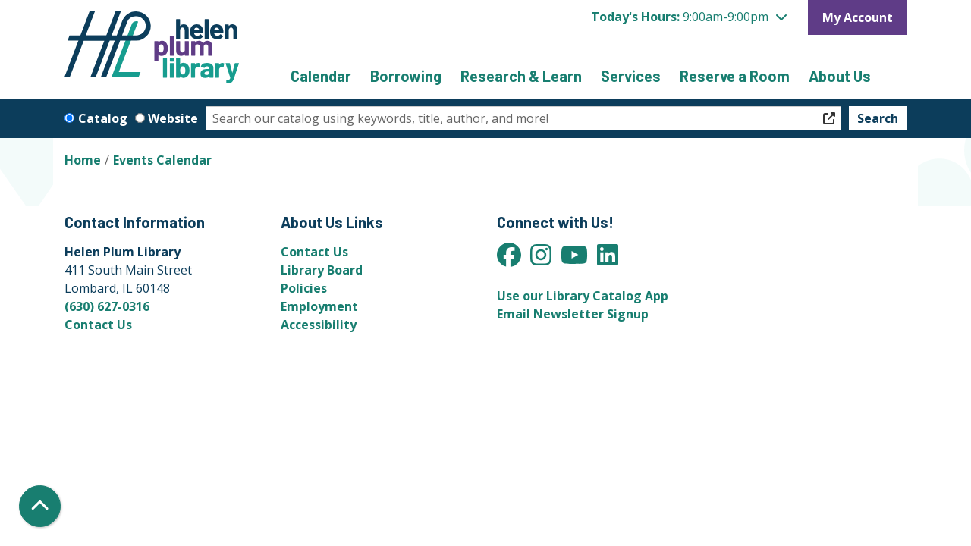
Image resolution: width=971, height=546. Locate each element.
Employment (319, 306)
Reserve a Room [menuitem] (735, 76)
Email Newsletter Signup (573, 314)
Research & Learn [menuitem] (521, 76)
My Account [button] (857, 17)
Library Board (322, 270)
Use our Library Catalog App (582, 295)
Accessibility (319, 324)
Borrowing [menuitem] (406, 76)
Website (173, 118)
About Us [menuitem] (840, 76)
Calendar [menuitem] (321, 76)
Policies (304, 288)
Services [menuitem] (631, 76)
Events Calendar (162, 160)
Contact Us (98, 324)
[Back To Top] (40, 506)
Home (82, 160)
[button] (688, 16)
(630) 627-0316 (106, 306)
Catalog (102, 118)
